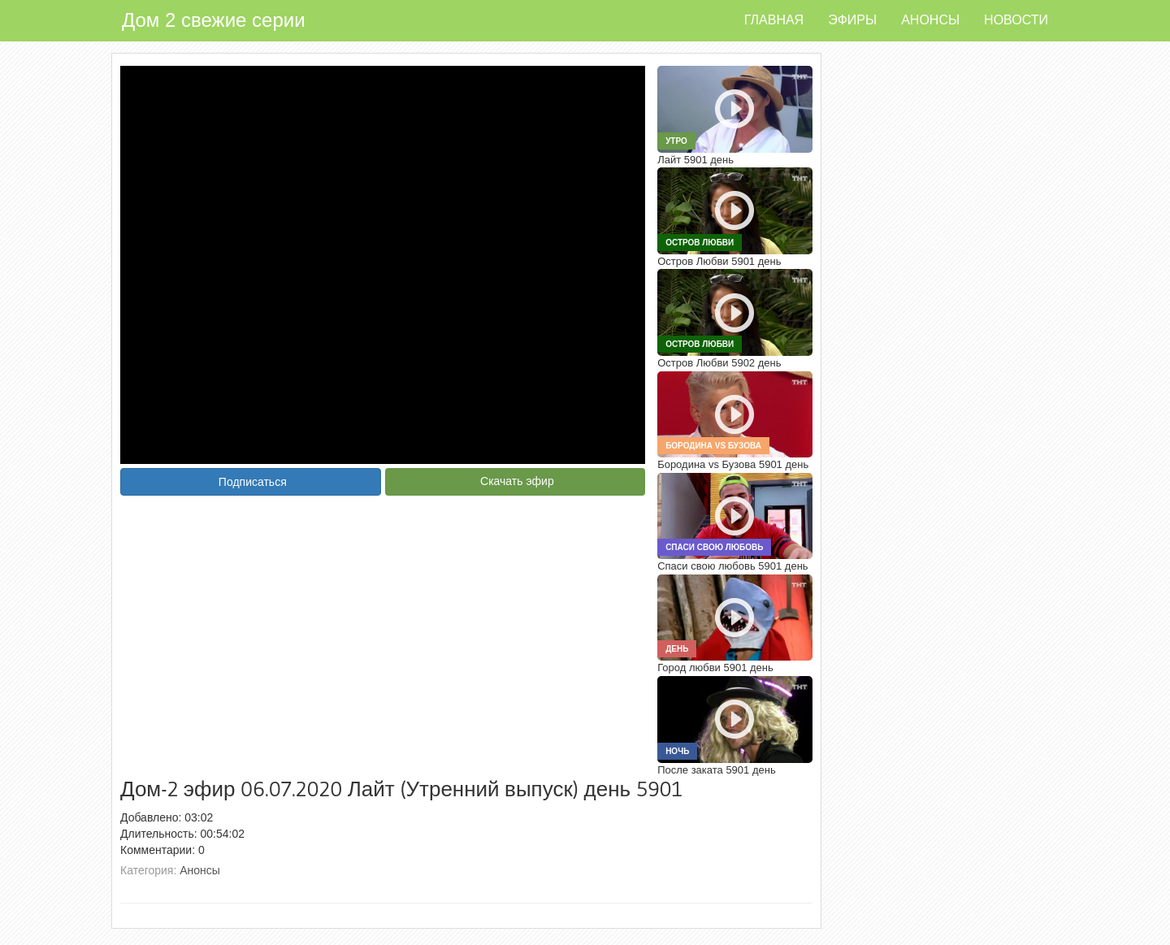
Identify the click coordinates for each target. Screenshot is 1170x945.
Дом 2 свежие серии (214, 20)
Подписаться (253, 481)
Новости (1016, 20)
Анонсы (930, 20)
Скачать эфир (517, 481)
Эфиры (852, 20)
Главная (774, 20)
